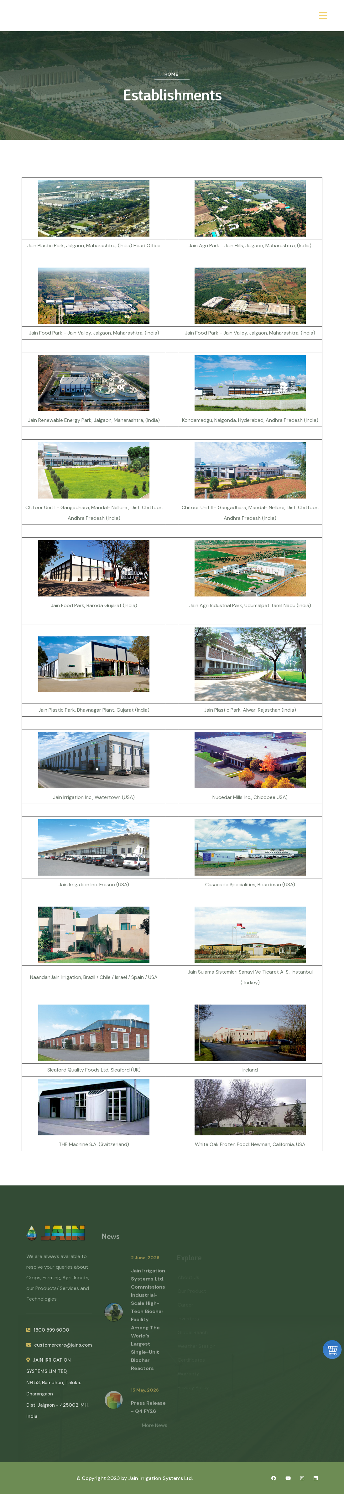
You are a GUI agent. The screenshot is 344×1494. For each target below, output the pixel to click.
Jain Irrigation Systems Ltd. (160, 1478)
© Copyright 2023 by (102, 1478)
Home (171, 74)
